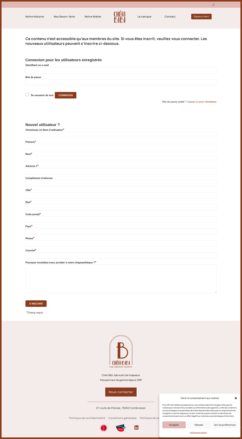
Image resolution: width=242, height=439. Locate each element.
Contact (170, 16)
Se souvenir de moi (42, 95)
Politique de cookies (198, 432)
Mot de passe (33, 77)
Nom (28, 154)
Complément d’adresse (39, 178)
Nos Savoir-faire (64, 16)
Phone (29, 238)
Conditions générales (122, 418)
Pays (29, 226)
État (28, 202)
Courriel (30, 250)
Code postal (33, 214)
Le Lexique (144, 16)
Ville (28, 190)
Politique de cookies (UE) (156, 418)
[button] (235, 398)
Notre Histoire (34, 16)
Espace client (201, 16)
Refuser (199, 424)
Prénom (30, 142)
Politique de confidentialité (87, 418)
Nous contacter (121, 392)
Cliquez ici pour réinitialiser (202, 101)
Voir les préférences (225, 424)
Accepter (174, 424)
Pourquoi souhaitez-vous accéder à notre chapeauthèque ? (60, 262)
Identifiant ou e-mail (37, 65)
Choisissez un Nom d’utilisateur (44, 130)
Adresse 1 (32, 166)
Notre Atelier (93, 16)
